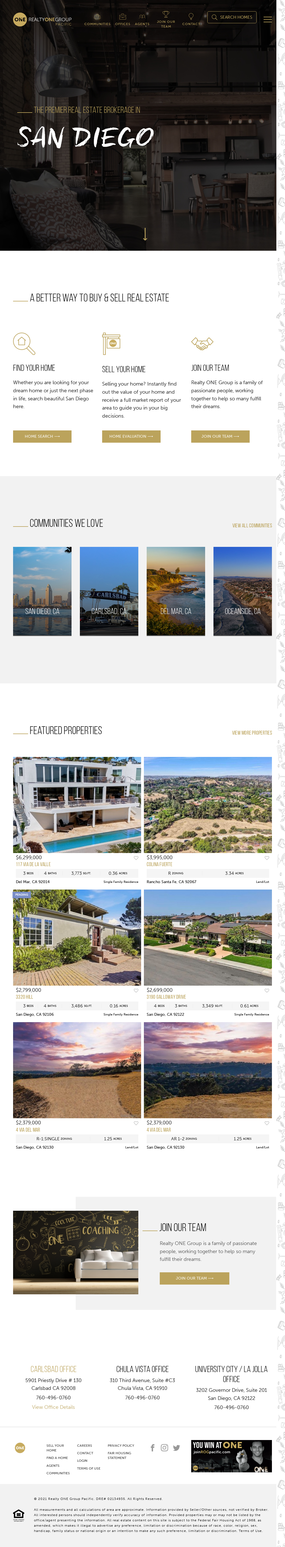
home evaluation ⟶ (131, 436)
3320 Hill (24, 997)
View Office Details (53, 1407)
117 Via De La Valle (33, 865)
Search (232, 17)
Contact (85, 1453)
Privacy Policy (121, 1446)
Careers (84, 1446)
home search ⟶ (42, 436)
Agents (53, 1466)
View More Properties (252, 733)
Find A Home (57, 1458)
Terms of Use (88, 1468)
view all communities (252, 526)
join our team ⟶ (220, 436)
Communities (58, 1473)
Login (82, 1461)
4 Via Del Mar (28, 1130)
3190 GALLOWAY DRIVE (166, 997)
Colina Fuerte (159, 865)
